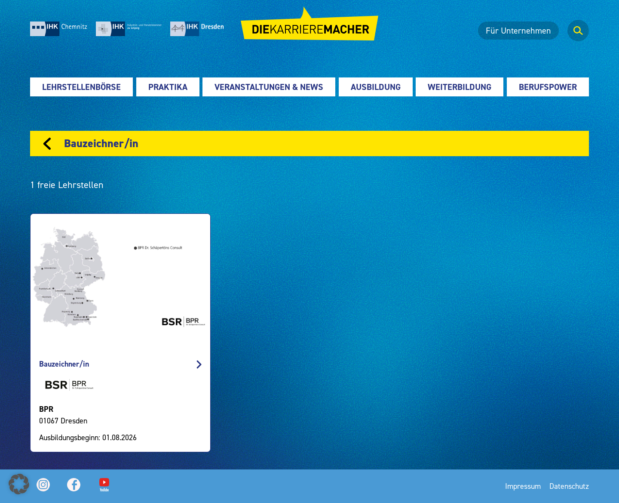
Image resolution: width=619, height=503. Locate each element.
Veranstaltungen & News (269, 87)
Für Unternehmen (518, 30)
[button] (19, 484)
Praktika (167, 87)
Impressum (523, 486)
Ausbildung (376, 87)
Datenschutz (569, 486)
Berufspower (548, 87)
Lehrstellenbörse (81, 87)
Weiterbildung (459, 87)
